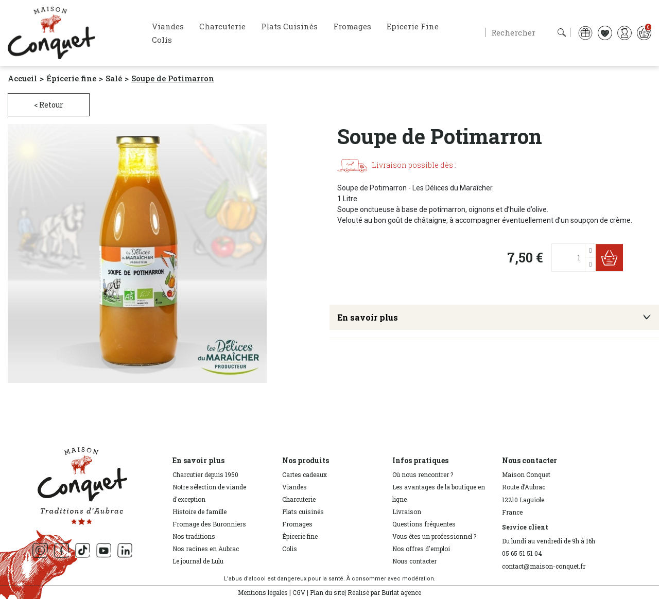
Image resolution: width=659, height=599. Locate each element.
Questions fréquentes (424, 524)
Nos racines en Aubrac (205, 548)
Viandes (294, 487)
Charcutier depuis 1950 (205, 474)
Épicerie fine (300, 536)
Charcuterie (299, 499)
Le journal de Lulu (197, 561)
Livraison (406, 511)
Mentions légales (263, 592)
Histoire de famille (199, 511)
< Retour (48, 105)
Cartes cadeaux (304, 474)
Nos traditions (193, 536)
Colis (289, 548)
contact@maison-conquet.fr (543, 566)
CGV (298, 592)
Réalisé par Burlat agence (384, 592)
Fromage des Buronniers (209, 524)
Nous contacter (414, 561)
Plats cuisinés (303, 511)
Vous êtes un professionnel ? (434, 536)
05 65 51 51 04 (522, 553)
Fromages (297, 524)
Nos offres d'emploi (421, 548)
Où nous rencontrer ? (422, 474)
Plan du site (327, 592)
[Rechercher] (527, 32)
